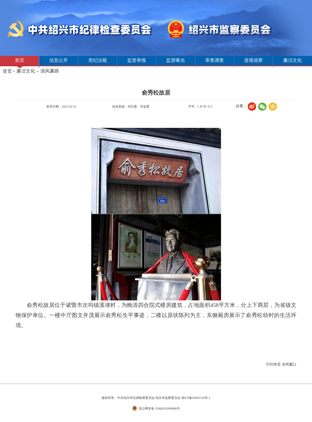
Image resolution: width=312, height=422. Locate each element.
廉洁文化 (292, 60)
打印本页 (273, 364)
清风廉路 (49, 71)
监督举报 (136, 60)
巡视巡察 (253, 60)
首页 (19, 60)
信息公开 (58, 60)
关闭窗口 (289, 364)
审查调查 (214, 60)
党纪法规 (97, 60)
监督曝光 (175, 60)
